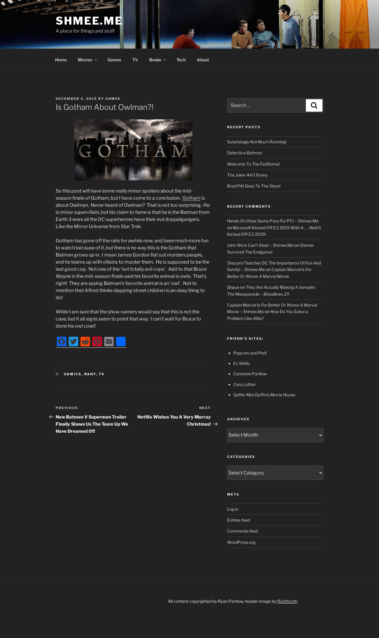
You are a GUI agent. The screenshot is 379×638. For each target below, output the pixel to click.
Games (114, 59)
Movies (88, 59)
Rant (90, 374)
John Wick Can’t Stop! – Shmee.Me (260, 245)
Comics (73, 374)
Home (61, 59)
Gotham (191, 198)
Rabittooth (287, 601)
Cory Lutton (244, 384)
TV (135, 59)
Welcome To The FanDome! (253, 163)
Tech (181, 59)
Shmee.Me (89, 20)
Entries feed (238, 519)
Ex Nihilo (241, 363)
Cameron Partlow (250, 373)
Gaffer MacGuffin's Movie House (264, 394)
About (203, 59)
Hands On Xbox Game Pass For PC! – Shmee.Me (273, 220)
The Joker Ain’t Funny (247, 174)
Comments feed (242, 530)
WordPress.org (241, 542)
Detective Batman (244, 152)
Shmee (113, 99)
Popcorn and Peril (249, 352)
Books (158, 59)
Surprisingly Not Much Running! (256, 141)
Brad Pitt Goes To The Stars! (253, 185)
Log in (232, 509)
